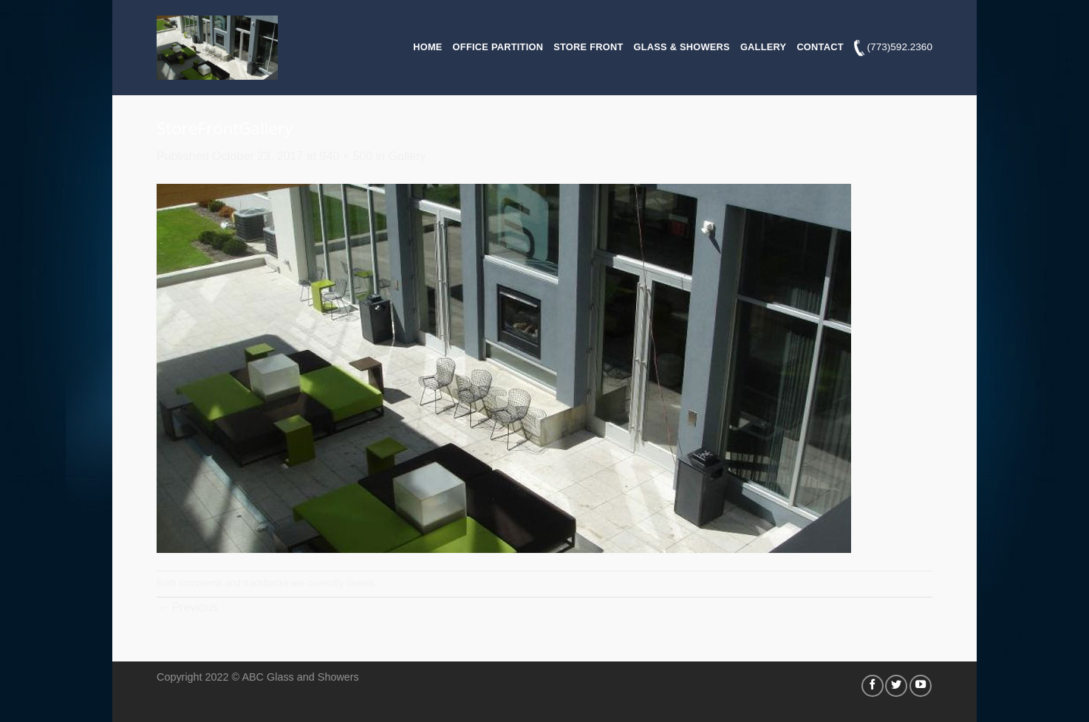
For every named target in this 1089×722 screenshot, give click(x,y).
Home (427, 46)
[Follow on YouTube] (920, 686)
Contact (819, 46)
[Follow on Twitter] (896, 686)
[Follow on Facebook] (872, 686)
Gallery (763, 46)
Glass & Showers (682, 46)
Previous (187, 607)
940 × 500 (346, 156)
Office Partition (498, 46)
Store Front (588, 46)
